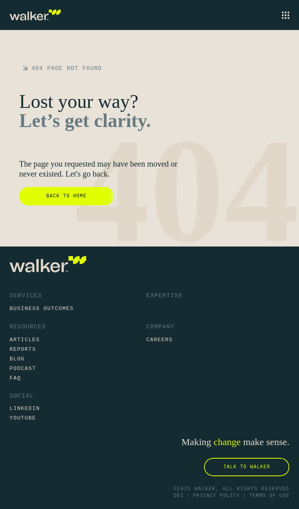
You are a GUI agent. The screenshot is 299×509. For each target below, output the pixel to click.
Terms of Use (269, 496)
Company (161, 327)
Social (22, 396)
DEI (179, 496)
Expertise (165, 296)
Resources (28, 327)
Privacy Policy (216, 496)
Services (26, 296)
